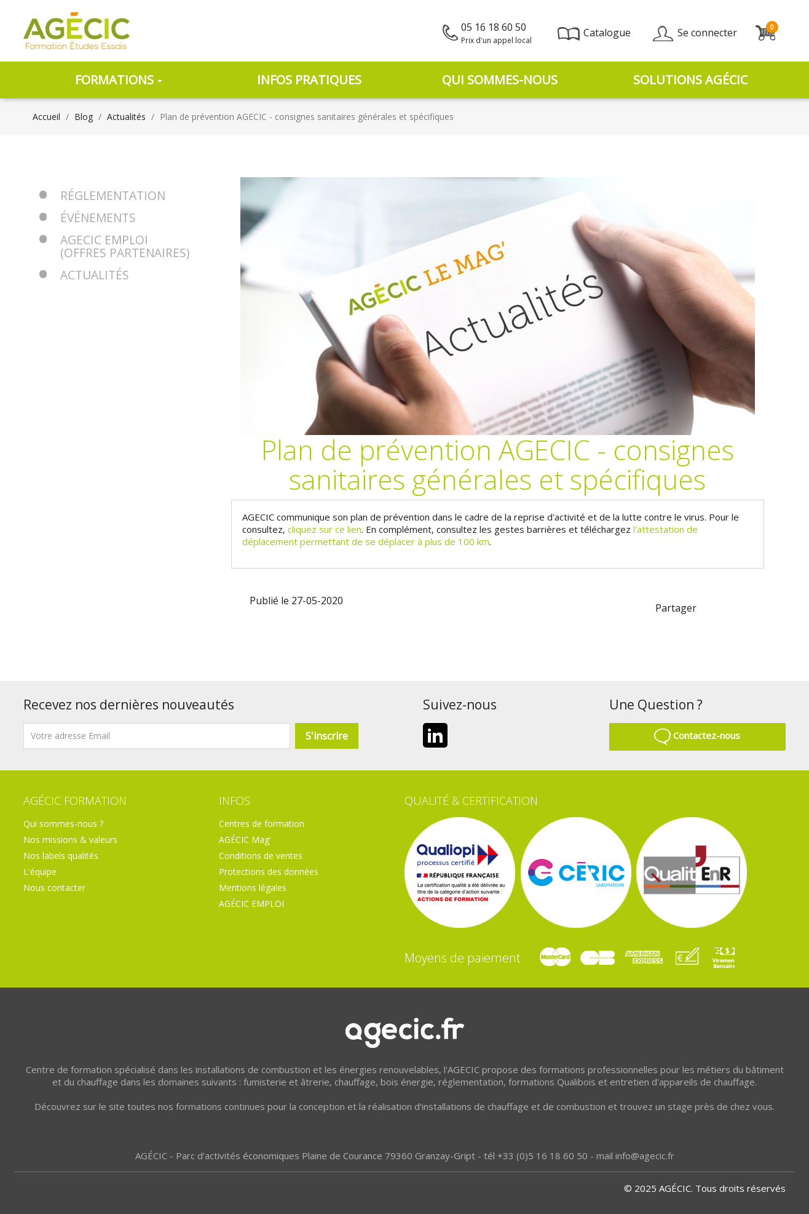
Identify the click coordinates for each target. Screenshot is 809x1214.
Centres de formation (261, 823)
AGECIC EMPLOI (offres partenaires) (124, 246)
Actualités (94, 274)
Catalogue (593, 32)
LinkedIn (435, 735)
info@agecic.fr (644, 1155)
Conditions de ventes (260, 855)
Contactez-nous (697, 735)
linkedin (733, 606)
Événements (98, 217)
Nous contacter (54, 887)
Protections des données (268, 871)
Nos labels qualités (60, 855)
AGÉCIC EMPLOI (251, 903)
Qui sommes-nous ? (63, 823)
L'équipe (40, 871)
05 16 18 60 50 (496, 33)
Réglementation (112, 195)
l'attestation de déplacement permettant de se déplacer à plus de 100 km (470, 535)
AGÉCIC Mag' (245, 839)
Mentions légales (252, 887)
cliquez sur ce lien (324, 529)
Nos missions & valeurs (70, 839)
